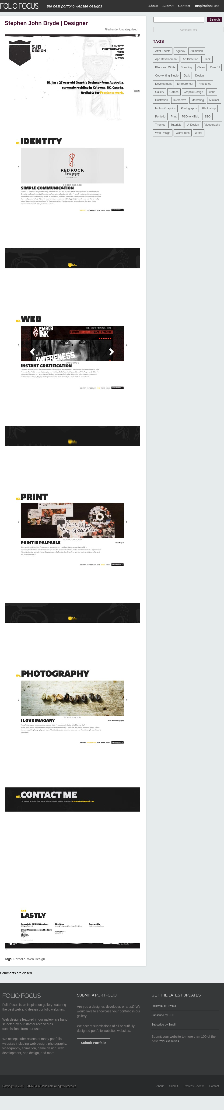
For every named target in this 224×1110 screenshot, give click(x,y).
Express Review (194, 1086)
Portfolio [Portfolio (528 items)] (160, 116)
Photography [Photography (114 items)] (189, 108)
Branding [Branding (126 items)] (186, 67)
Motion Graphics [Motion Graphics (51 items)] (165, 108)
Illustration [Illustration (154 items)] (161, 100)
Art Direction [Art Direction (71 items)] (190, 59)
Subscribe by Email (163, 1024)
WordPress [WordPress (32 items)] (182, 133)
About (153, 6)
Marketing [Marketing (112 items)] (198, 100)
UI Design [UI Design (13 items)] (193, 124)
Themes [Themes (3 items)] (160, 124)
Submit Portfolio (93, 1043)
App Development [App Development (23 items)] (166, 59)
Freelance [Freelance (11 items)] (205, 83)
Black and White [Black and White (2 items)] (165, 67)
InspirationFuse (207, 6)
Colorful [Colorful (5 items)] (215, 67)
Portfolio (19, 959)
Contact (184, 6)
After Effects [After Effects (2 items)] (162, 51)
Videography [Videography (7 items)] (212, 124)
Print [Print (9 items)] (174, 116)
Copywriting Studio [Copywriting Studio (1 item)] (166, 75)
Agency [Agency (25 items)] (180, 51)
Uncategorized (128, 29)
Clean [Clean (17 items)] (201, 67)
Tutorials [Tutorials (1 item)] (176, 124)
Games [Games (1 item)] (173, 92)
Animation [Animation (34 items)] (196, 51)
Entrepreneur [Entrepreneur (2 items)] (185, 83)
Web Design (36, 959)
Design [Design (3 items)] (199, 75)
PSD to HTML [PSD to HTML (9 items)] (190, 116)
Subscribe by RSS (162, 1015)
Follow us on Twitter (163, 1005)
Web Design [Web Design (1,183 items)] (162, 133)
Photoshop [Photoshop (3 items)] (208, 108)
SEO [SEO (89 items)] (207, 116)
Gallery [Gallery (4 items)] (159, 92)
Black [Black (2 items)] (206, 59)
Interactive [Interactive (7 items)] (179, 100)
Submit (167, 6)
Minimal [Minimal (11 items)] (214, 100)
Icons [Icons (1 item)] (211, 92)
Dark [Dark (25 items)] (187, 75)
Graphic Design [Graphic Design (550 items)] (193, 92)
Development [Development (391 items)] (163, 83)
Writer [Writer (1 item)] (198, 133)
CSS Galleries (169, 1041)
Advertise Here (188, 29)
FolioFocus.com (43, 1086)
